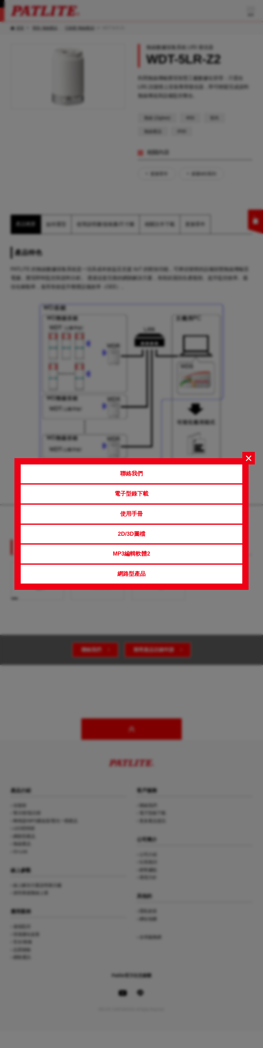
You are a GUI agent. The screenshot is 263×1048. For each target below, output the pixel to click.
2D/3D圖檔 (131, 534)
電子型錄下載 (131, 494)
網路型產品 (131, 574)
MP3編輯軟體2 (131, 554)
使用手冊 (131, 514)
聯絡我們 (131, 473)
